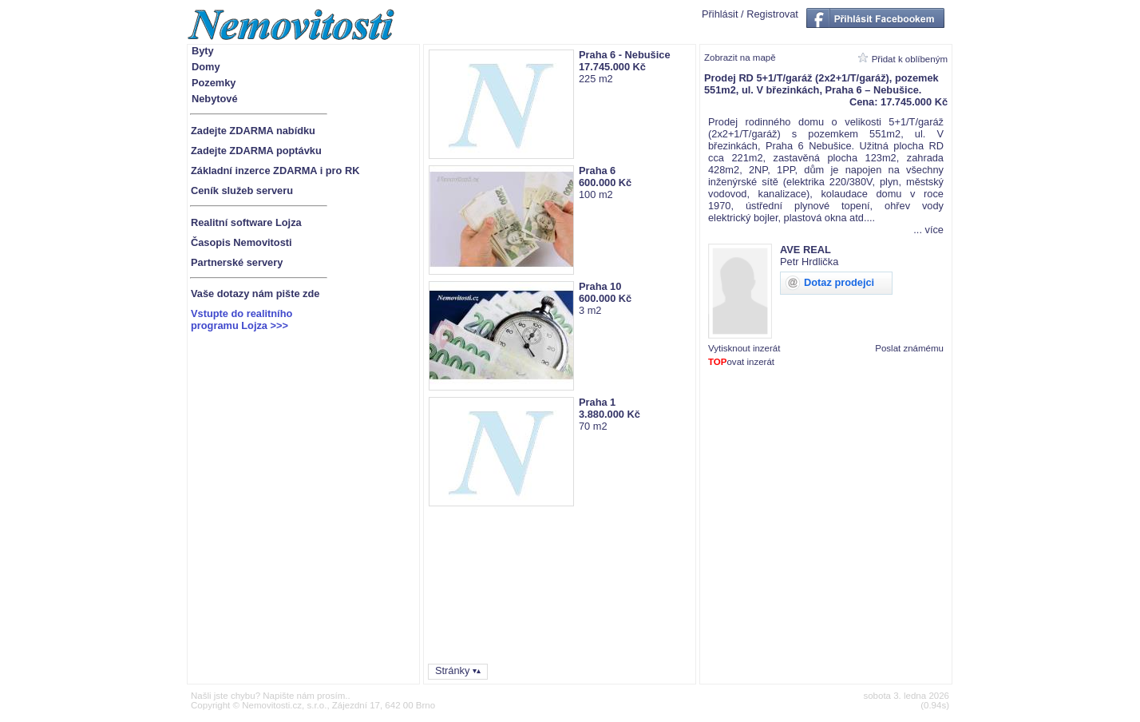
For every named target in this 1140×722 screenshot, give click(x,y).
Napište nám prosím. (305, 695)
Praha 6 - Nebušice (625, 55)
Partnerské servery (237, 262)
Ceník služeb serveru (242, 190)
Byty (203, 51)
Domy (206, 67)
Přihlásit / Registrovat (750, 14)
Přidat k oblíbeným (910, 59)
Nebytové (215, 99)
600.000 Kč (605, 182)
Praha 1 (597, 402)
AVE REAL (805, 250)
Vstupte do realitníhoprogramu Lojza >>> (241, 319)
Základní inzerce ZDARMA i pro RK (275, 171)
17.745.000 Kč (612, 67)
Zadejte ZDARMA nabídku (253, 131)
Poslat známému (909, 348)
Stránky (452, 670)
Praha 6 (597, 171)
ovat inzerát (741, 362)
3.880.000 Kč (609, 414)
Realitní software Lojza (246, 222)
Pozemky (214, 83)
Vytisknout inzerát (744, 348)
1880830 (939, 371)
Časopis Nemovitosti (241, 242)
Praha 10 (600, 286)
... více (928, 230)
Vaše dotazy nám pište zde (255, 294)
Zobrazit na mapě (740, 57)
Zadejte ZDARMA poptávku (256, 151)
